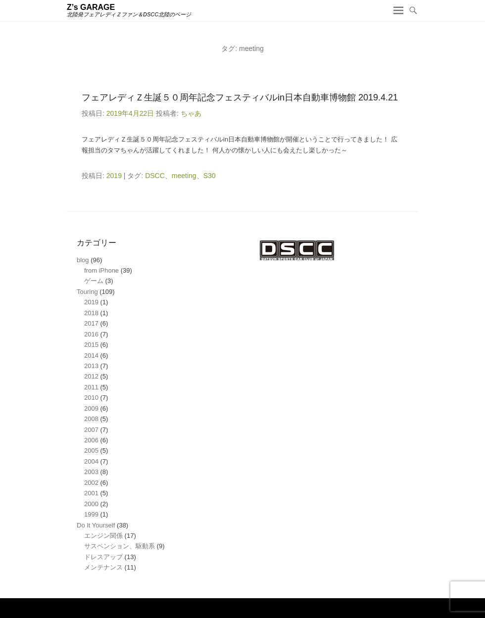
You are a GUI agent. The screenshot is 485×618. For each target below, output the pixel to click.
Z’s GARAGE (91, 7)
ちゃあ (191, 113)
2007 (91, 429)
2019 (114, 176)
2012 (91, 376)
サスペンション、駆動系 (119, 546)
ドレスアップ (103, 557)
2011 (91, 387)
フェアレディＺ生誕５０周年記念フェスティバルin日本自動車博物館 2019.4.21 (240, 97)
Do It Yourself (96, 525)
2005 (91, 450)
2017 (91, 323)
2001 (91, 493)
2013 (91, 366)
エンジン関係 (103, 535)
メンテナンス (103, 567)
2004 (91, 461)
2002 (91, 482)
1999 (91, 514)
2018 (91, 313)
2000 (91, 504)
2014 (91, 355)
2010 (91, 397)
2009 (91, 408)
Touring (87, 291)
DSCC (155, 176)
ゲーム (93, 281)
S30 (209, 176)
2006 (91, 440)
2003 (91, 471)
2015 (91, 344)
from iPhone (101, 270)
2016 (91, 334)
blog (83, 260)
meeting (184, 176)
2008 (91, 419)
